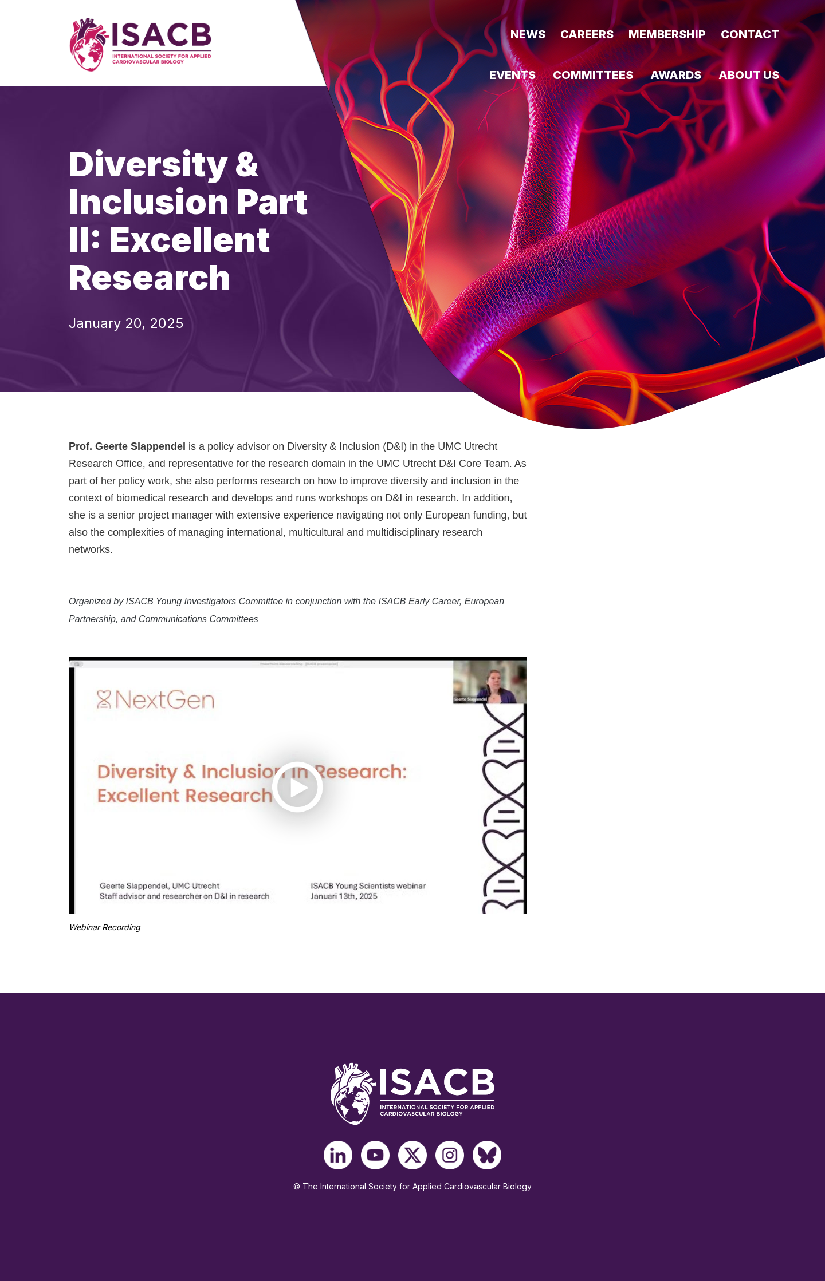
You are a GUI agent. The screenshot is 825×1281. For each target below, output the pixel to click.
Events (512, 75)
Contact (750, 34)
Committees (593, 75)
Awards (675, 75)
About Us (748, 75)
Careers (587, 34)
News (527, 34)
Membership (667, 34)
